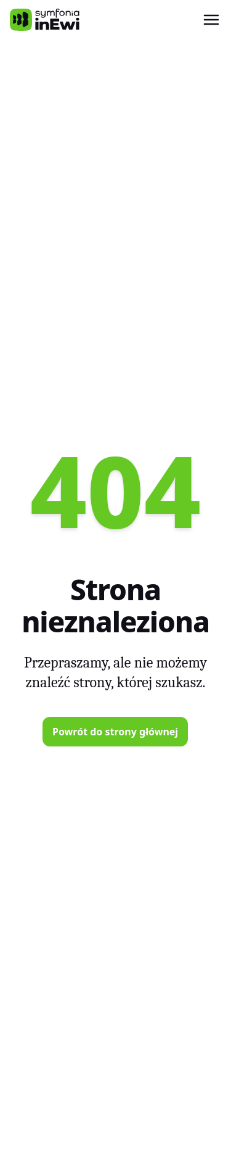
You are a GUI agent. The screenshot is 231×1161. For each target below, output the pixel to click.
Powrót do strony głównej (115, 731)
